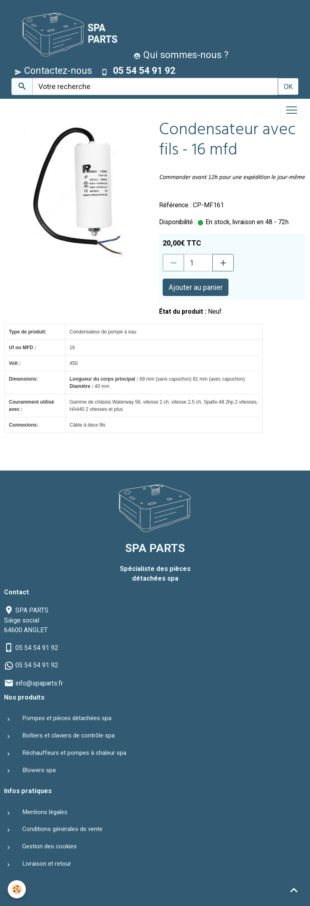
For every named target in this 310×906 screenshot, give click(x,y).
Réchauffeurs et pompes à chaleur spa (74, 752)
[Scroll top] (294, 890)
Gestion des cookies (49, 846)
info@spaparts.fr (39, 683)
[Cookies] (17, 889)
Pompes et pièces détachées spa (66, 718)
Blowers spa (39, 770)
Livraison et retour (46, 863)
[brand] (67, 34)
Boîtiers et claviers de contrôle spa (68, 735)
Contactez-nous (53, 70)
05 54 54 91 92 (36, 648)
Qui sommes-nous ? (181, 54)
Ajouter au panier (196, 287)
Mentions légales (44, 812)
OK (288, 86)
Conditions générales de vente (62, 829)
